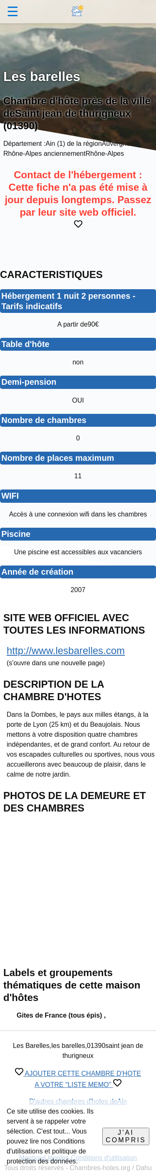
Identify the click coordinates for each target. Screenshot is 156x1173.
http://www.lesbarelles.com (66, 650)
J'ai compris (126, 1136)
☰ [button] (13, 11)
